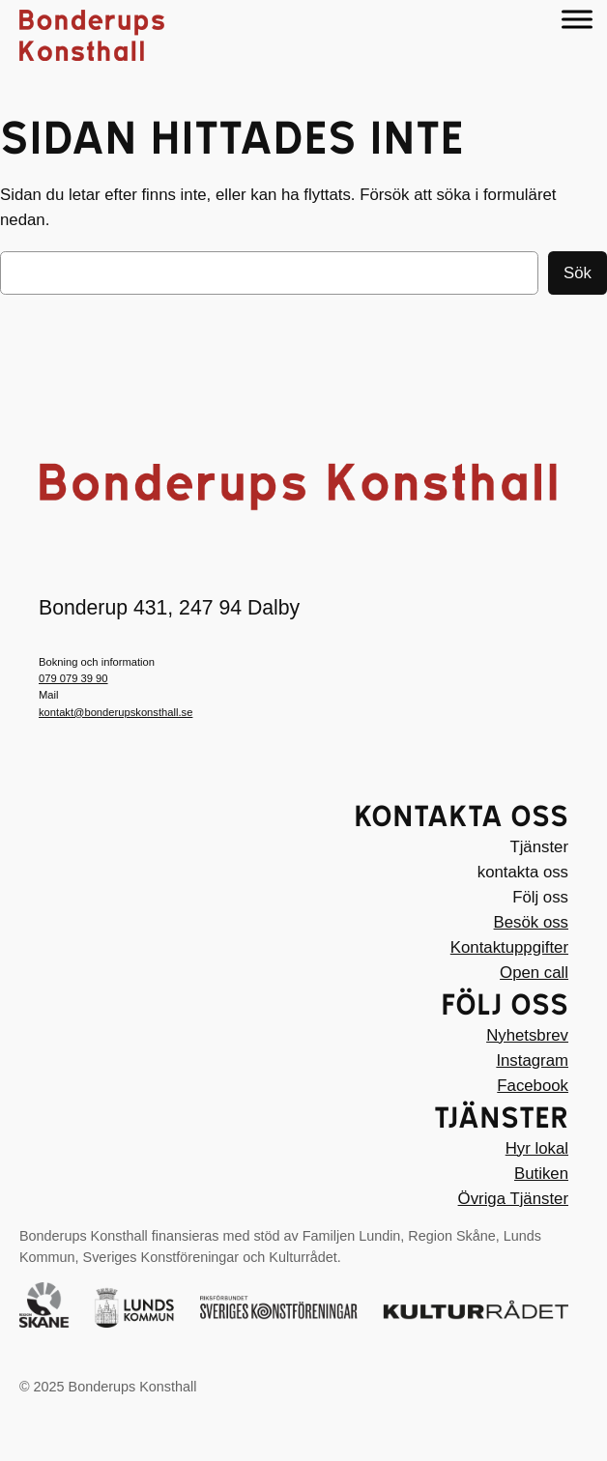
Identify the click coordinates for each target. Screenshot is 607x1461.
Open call (534, 972)
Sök (578, 273)
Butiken (541, 1173)
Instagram (532, 1060)
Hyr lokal (537, 1148)
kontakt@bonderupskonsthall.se (115, 712)
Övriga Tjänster (513, 1198)
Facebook (532, 1085)
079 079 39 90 (73, 678)
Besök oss (531, 922)
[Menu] (577, 19)
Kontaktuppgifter (509, 947)
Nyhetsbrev (527, 1035)
